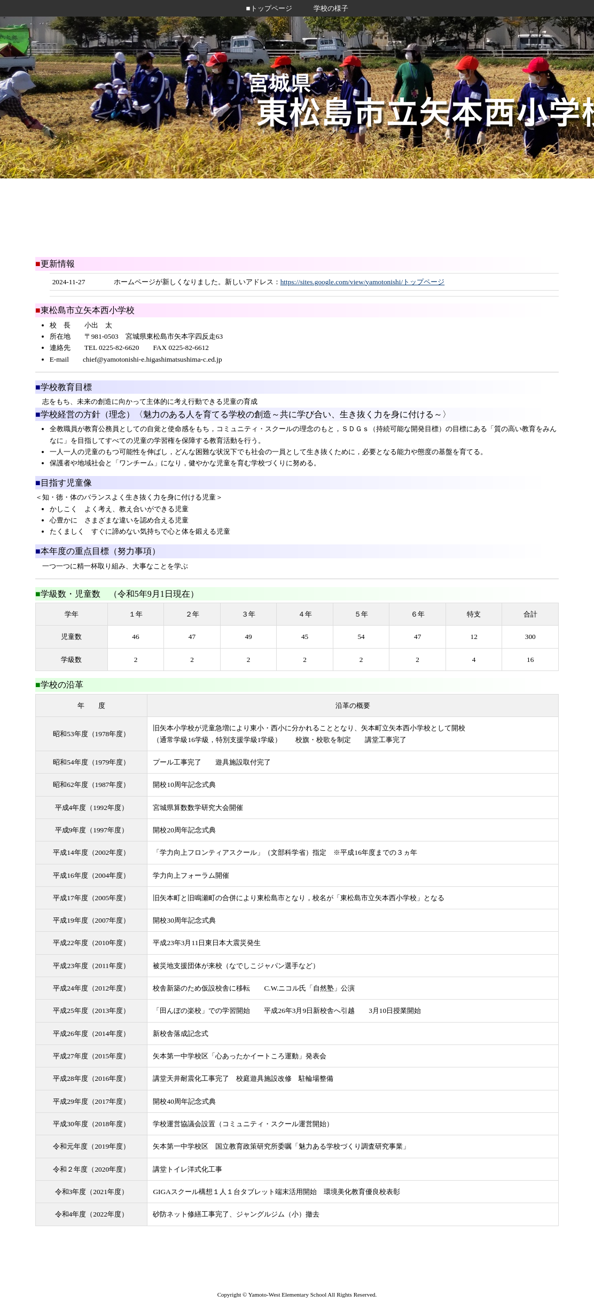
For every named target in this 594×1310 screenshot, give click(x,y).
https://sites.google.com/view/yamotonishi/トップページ (362, 282)
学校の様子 (331, 8)
